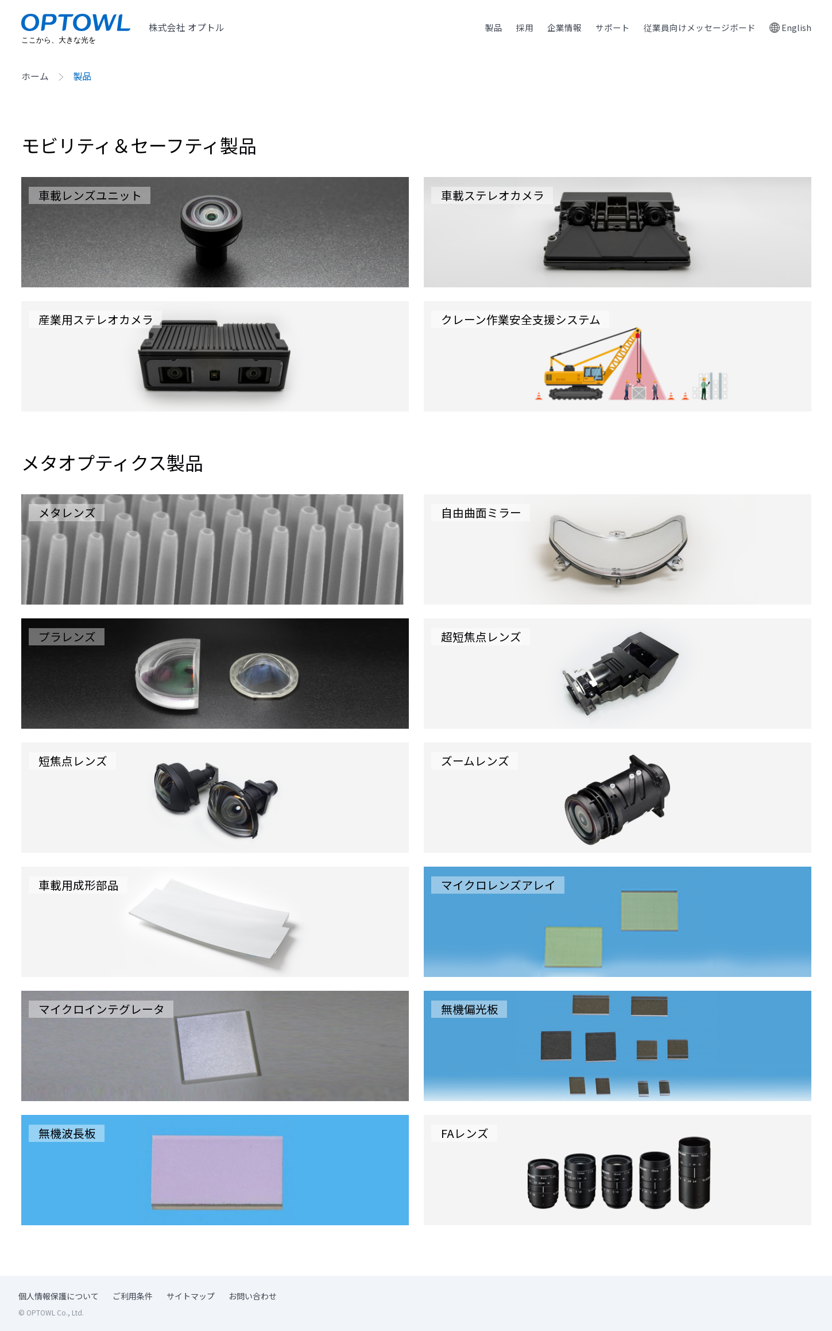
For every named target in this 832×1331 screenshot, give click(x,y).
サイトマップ (191, 1296)
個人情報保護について (58, 1296)
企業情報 (553, 27)
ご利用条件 (133, 1296)
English (796, 27)
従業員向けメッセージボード (695, 27)
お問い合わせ (253, 1296)
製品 (479, 27)
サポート (603, 27)
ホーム (35, 77)
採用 (511, 27)
